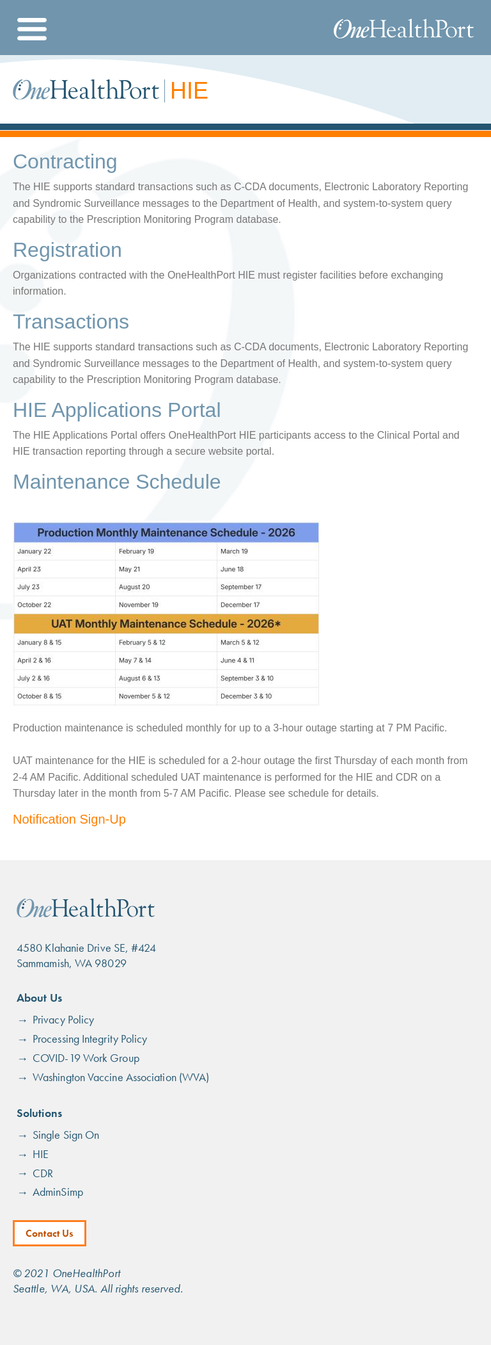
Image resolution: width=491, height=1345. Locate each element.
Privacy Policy (63, 1019)
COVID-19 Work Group (86, 1057)
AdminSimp (58, 1191)
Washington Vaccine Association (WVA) (121, 1077)
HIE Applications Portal (117, 409)
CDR (43, 1173)
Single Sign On (66, 1134)
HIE (41, 1153)
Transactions (71, 321)
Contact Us (50, 1233)
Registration (67, 249)
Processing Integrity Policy (90, 1038)
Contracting (65, 161)
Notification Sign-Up (69, 819)
